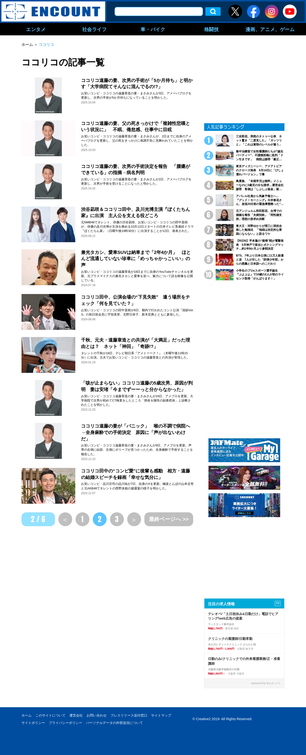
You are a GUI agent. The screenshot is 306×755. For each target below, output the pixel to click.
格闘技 (211, 29)
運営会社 (76, 715)
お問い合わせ (97, 715)
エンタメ (36, 29)
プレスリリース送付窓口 (128, 715)
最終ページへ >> (169, 519)
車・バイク (153, 29)
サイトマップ (161, 715)
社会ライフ (94, 29)
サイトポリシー (33, 722)
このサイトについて (50, 715)
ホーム (27, 715)
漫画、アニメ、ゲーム (270, 29)
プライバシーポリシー (65, 722)
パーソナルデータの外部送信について (114, 722)
